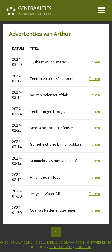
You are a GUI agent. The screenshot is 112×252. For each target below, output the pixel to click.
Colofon (83, 247)
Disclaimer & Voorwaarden (59, 242)
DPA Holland (60, 247)
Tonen (94, 62)
